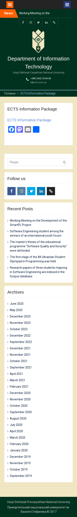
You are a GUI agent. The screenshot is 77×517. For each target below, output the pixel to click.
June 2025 (17, 303)
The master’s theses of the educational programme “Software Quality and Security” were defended (38, 246)
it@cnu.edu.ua (38, 82)
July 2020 (16, 424)
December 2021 (20, 348)
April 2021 (16, 373)
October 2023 (19, 329)
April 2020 (16, 431)
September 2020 (21, 412)
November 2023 (20, 322)
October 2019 (19, 469)
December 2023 (20, 316)
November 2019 (20, 463)
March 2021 (17, 380)
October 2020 (19, 405)
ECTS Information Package (29, 120)
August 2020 (18, 418)
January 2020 (19, 450)
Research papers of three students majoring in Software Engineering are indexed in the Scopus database (38, 272)
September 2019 (21, 475)
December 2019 (20, 456)
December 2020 (20, 393)
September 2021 (21, 367)
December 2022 (20, 335)
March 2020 (17, 437)
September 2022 (21, 342)
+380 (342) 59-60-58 (40, 78)
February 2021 (19, 386)
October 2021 (19, 361)
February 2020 (19, 444)
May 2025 (16, 310)
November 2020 (20, 399)
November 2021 (20, 354)
